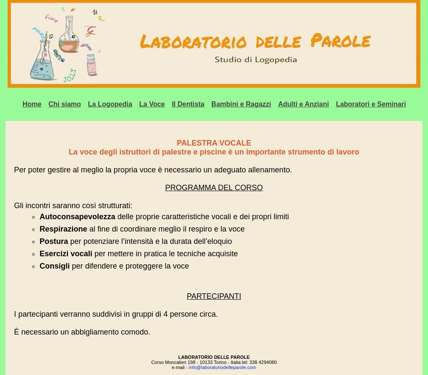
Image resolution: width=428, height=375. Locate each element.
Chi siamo (65, 104)
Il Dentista (188, 104)
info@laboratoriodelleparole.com (223, 367)
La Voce (152, 104)
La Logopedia (110, 104)
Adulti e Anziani (303, 104)
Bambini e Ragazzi (241, 104)
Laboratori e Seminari (371, 104)
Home (32, 104)
